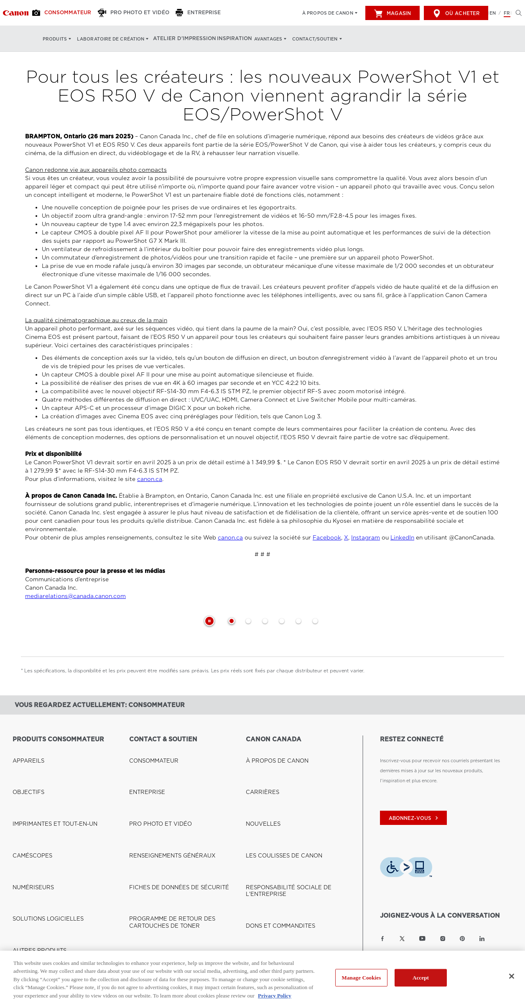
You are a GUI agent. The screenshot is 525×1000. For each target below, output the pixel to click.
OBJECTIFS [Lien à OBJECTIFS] (25, 760)
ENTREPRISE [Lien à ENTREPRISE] (143, 760)
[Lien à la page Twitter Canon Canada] (402, 938)
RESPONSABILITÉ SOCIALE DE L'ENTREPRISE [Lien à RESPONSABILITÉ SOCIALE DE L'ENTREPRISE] (297, 790)
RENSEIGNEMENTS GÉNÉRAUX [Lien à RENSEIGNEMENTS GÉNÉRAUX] (164, 780)
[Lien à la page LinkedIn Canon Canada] (481, 938)
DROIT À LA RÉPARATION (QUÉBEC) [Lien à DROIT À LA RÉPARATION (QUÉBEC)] (170, 820)
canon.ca (149, 479)
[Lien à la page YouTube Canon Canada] (422, 938)
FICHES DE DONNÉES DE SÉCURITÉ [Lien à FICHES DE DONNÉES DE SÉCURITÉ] (169, 790)
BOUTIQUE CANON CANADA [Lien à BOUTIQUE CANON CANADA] (45, 902)
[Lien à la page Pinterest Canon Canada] (462, 938)
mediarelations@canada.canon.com (75, 596)
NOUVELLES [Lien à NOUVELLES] (259, 770)
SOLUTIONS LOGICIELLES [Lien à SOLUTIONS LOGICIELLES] (41, 800)
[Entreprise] (187, 13)
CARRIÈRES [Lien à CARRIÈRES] (259, 760)
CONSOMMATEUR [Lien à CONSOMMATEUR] (149, 750)
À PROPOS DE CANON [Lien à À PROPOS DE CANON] (271, 750)
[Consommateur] (62, 13)
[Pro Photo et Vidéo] (127, 13)
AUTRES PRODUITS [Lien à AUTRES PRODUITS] (34, 810)
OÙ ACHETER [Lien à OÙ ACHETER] (28, 912)
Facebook (327, 537)
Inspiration (227, 38)
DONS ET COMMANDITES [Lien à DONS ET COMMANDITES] (274, 800)
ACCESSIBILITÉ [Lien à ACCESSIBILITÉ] (263, 810)
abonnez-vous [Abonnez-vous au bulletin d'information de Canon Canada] (414, 818)
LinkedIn (402, 537)
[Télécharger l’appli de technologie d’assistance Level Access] (406, 868)
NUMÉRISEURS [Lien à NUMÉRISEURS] (29, 790)
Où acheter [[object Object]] (456, 13)
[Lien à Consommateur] (15, 13)
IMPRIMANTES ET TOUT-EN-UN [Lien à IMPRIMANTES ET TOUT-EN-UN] (47, 770)
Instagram (365, 537)
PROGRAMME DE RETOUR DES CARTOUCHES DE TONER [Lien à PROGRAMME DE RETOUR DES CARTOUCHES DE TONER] (184, 805)
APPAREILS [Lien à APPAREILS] (25, 750)
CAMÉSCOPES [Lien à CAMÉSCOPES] (29, 780)
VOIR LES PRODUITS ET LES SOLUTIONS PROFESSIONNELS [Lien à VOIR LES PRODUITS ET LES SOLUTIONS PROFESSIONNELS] (58, 825)
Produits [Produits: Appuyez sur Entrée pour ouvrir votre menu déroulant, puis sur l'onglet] (55, 38)
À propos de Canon (327, 12)
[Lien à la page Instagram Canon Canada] (442, 938)
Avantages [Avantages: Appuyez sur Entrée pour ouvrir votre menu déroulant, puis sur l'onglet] (261, 38)
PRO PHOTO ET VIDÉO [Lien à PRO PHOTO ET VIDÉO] (154, 770)
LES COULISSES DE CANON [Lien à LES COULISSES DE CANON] (276, 780)
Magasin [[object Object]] (392, 13)
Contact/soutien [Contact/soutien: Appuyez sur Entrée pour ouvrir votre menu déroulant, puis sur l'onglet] (308, 38)
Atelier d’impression (181, 38)
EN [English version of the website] (492, 12)
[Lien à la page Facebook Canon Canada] (382, 938)
